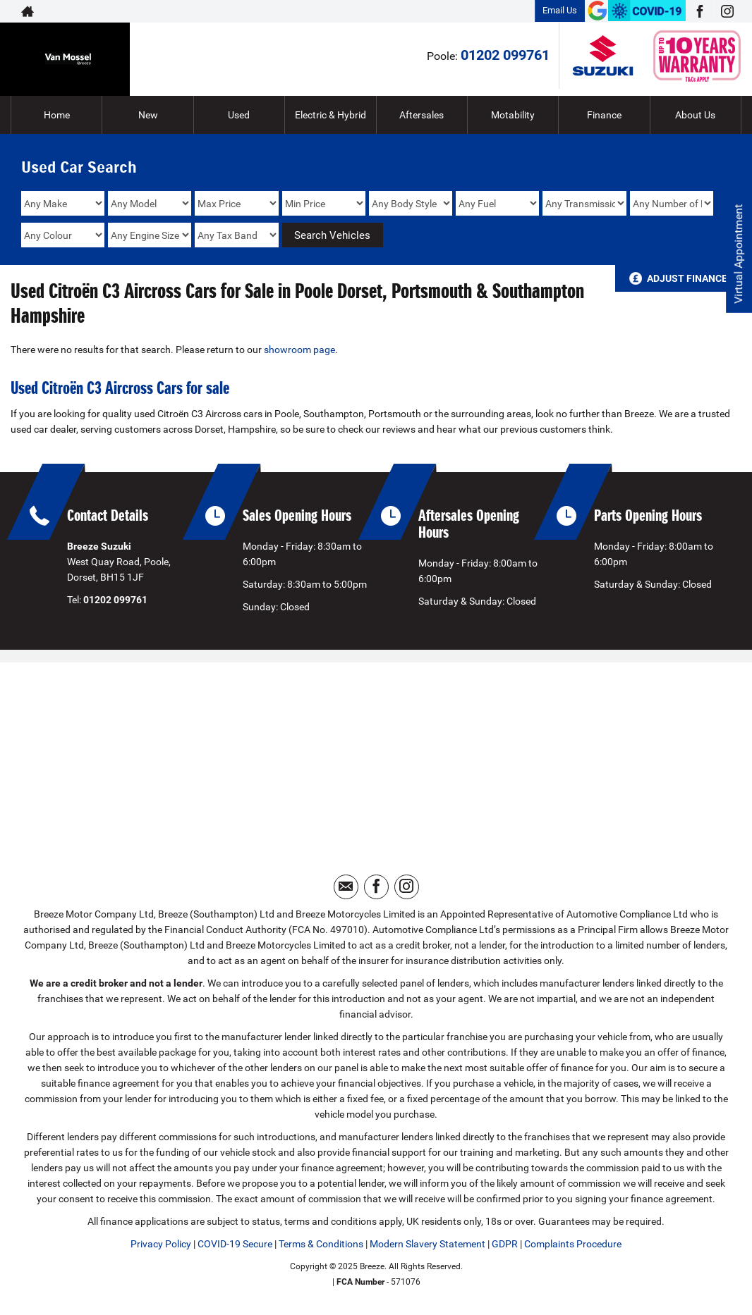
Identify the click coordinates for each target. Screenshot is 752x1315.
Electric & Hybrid (330, 115)
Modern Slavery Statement (427, 1243)
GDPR (505, 1243)
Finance (604, 115)
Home (57, 115)
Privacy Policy (161, 1243)
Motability (513, 115)
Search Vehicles (332, 235)
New (148, 115)
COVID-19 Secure (235, 1243)
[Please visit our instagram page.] (727, 11)
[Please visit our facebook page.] (699, 11)
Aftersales (421, 115)
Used (239, 115)
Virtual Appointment (738, 254)
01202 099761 (505, 55)
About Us (695, 115)
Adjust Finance (687, 278)
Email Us (559, 10)
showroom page (299, 349)
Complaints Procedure (572, 1243)
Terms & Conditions (321, 1243)
